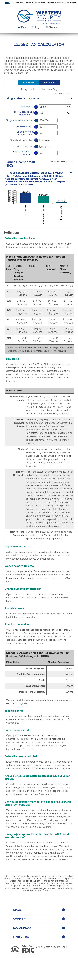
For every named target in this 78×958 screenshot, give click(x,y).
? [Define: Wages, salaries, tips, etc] (36, 120)
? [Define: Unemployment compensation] (36, 133)
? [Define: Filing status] (36, 107)
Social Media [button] (22, 927)
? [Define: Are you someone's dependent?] (36, 113)
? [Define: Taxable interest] (36, 126)
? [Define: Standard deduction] (36, 140)
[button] (37, 27)
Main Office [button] (21, 936)
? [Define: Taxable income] (36, 146)
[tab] (39, 910)
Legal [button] (17, 909)
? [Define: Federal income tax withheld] (36, 153)
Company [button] (19, 918)
